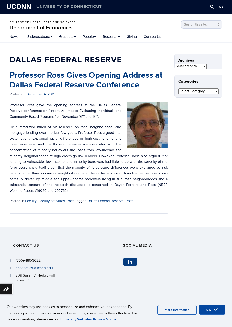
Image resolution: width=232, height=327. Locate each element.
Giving (132, 36)
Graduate (67, 36)
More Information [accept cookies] (177, 310)
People (89, 36)
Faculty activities (51, 201)
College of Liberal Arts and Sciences (43, 22)
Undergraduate (39, 36)
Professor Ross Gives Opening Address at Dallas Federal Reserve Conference (86, 80)
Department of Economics (41, 27)
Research (111, 36)
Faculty (30, 201)
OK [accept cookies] (212, 310)
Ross (70, 201)
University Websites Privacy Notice (88, 319)
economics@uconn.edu (34, 268)
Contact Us (152, 36)
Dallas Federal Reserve (105, 201)
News (14, 36)
